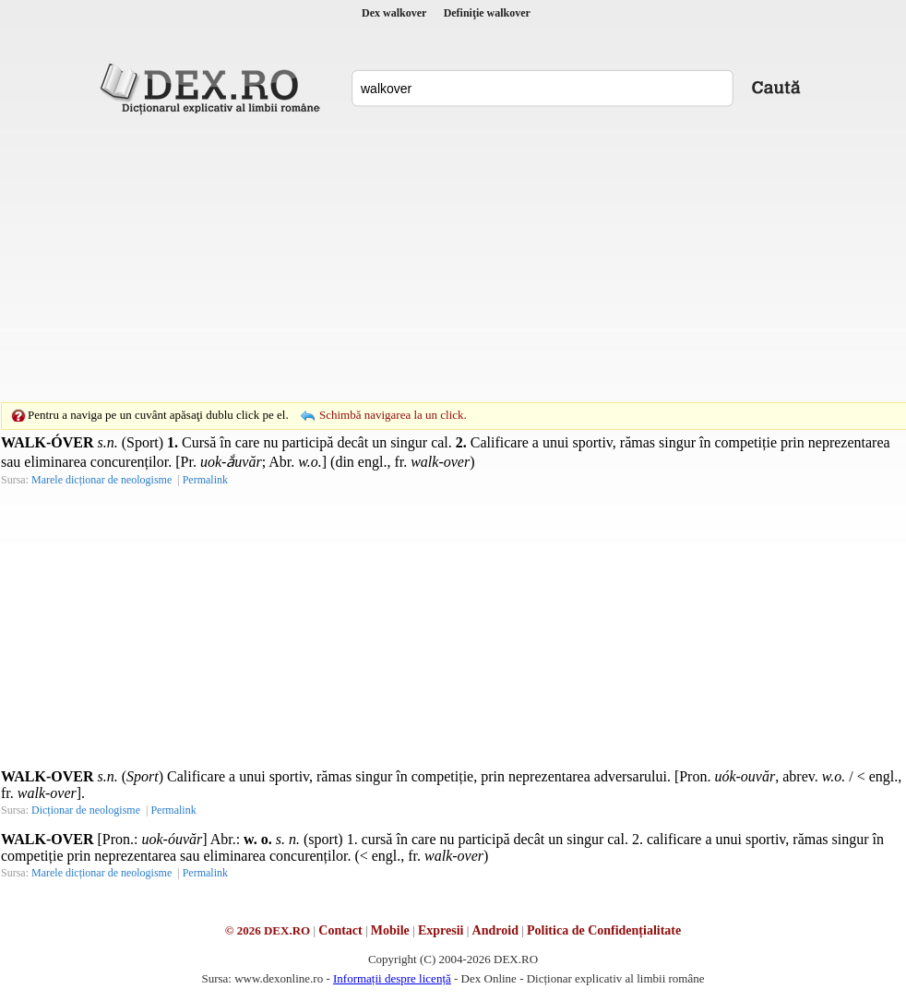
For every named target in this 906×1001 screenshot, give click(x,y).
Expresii (441, 930)
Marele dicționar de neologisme (101, 479)
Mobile (390, 930)
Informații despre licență (392, 978)
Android (495, 930)
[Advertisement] (424, 258)
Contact (340, 930)
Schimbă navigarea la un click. (393, 415)
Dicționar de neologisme (85, 810)
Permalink (205, 479)
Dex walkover (394, 12)
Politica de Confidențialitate (604, 930)
